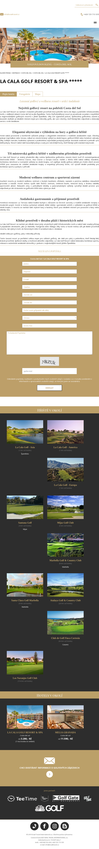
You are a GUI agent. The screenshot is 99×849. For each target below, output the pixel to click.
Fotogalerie (24, 94)
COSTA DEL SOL (26, 73)
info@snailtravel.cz (11, 14)
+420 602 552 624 (45, 842)
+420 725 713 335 (91, 14)
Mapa (37, 94)
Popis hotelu (8, 94)
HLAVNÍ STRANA (5, 73)
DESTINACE (16, 73)
